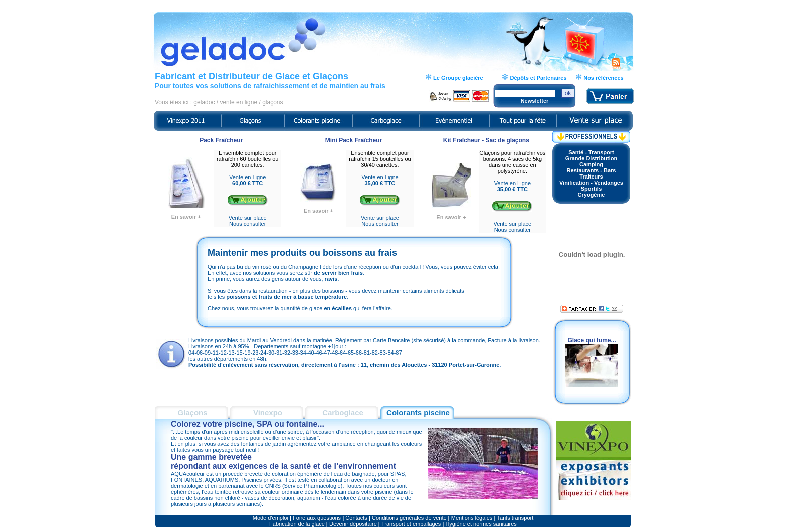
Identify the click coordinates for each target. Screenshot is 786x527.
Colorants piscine (418, 412)
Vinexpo (267, 412)
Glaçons (192, 412)
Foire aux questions (317, 518)
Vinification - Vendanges (591, 183)
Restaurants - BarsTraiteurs (591, 173)
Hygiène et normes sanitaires (480, 524)
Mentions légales (472, 518)
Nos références (603, 78)
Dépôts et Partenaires (537, 78)
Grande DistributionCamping (591, 161)
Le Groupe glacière (457, 78)
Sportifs (591, 189)
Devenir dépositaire (353, 524)
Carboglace (342, 412)
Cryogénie (591, 195)
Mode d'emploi (270, 518)
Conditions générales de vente (409, 518)
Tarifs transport (515, 518)
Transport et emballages (411, 524)
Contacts (356, 518)
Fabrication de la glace (297, 524)
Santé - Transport (591, 152)
